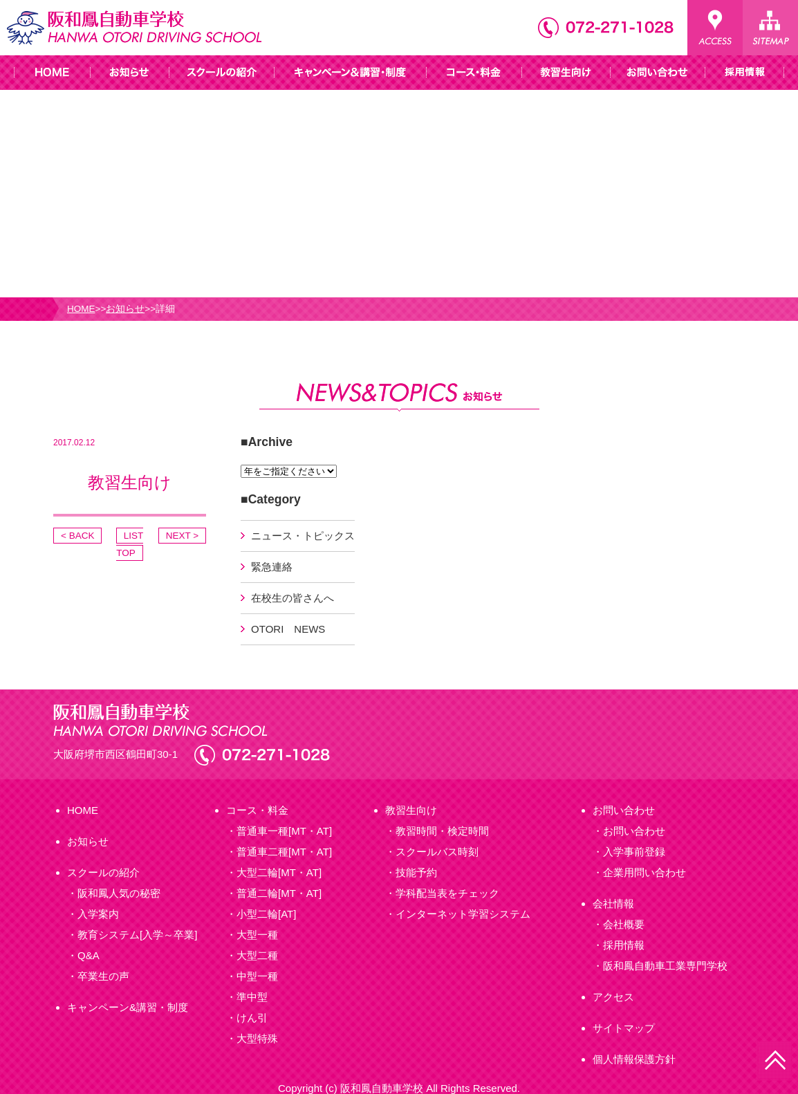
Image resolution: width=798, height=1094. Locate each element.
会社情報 (613, 903)
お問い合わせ (624, 810)
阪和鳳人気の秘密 (118, 893)
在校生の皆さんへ (292, 598)
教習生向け (411, 810)
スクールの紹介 (103, 872)
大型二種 (257, 955)
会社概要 (623, 924)
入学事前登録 (634, 851)
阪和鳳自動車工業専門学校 (665, 966)
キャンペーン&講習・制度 (127, 1007)
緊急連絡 (272, 567)
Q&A (88, 955)
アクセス (613, 997)
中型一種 (257, 976)
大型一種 (257, 934)
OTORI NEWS (288, 629)
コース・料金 (257, 810)
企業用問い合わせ (644, 872)
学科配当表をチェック (447, 893)
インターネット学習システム (463, 914)
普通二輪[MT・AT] (279, 893)
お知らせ (125, 309)
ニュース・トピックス (303, 535)
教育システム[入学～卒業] (137, 934)
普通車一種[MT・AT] (284, 831)
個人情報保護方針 (634, 1059)
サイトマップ (624, 1028)
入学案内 (98, 914)
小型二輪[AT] (266, 914)
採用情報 (623, 945)
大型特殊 (257, 1038)
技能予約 (416, 872)
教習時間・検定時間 (442, 831)
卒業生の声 (103, 976)
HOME (81, 309)
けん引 (252, 1017)
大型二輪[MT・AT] (279, 872)
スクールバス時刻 (437, 851)
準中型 (252, 997)
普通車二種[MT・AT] (284, 851)
